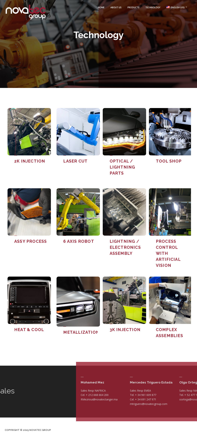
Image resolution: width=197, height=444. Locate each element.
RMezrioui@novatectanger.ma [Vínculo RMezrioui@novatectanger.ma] (170, 397)
